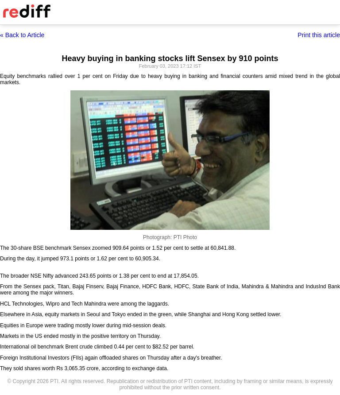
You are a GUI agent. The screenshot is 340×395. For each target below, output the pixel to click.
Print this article (319, 35)
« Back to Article (22, 35)
